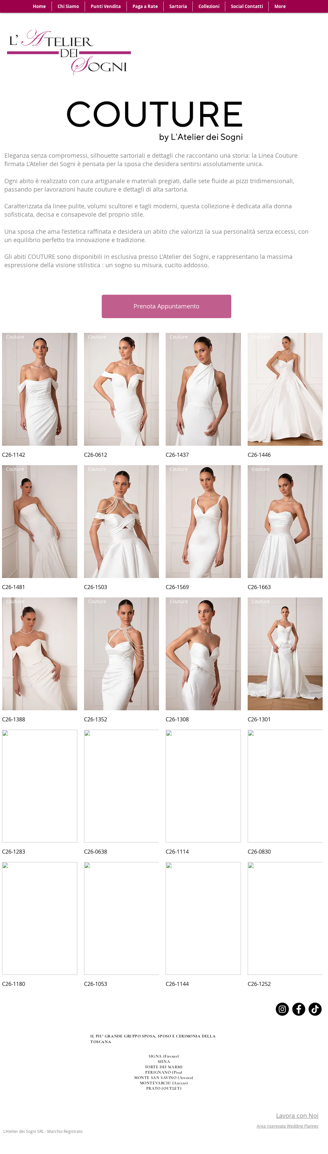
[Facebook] (298, 1009)
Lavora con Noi (297, 1115)
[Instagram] (282, 1009)
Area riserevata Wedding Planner (288, 1126)
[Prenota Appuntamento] (166, 306)
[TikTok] (315, 1009)
